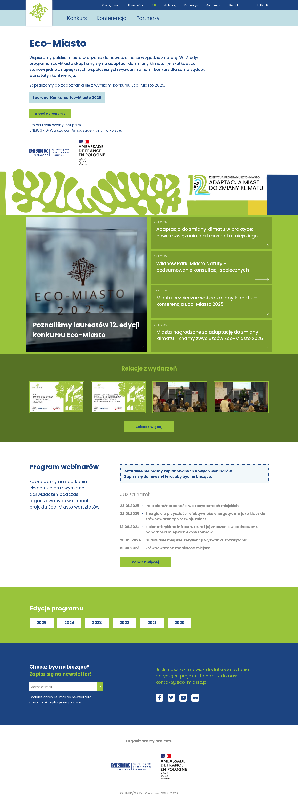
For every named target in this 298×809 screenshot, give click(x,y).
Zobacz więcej (145, 562)
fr (261, 5)
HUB (153, 5)
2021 (151, 622)
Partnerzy (148, 18)
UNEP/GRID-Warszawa (142, 793)
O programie (111, 5)
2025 (42, 622)
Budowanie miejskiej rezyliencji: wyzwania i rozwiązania (196, 540)
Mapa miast (214, 5)
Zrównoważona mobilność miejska (178, 547)
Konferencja (112, 18)
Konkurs (77, 18)
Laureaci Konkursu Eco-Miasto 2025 (67, 97)
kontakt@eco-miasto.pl (181, 682)
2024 (69, 622)
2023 (97, 622)
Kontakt (234, 5)
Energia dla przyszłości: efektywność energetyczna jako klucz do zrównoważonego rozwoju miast (205, 516)
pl (257, 5)
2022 (124, 622)
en (266, 5)
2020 (179, 622)
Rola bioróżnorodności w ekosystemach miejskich (192, 505)
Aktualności (135, 5)
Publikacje (191, 5)
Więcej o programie (49, 114)
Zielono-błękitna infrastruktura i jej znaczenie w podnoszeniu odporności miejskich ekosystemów (202, 529)
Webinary (170, 5)
